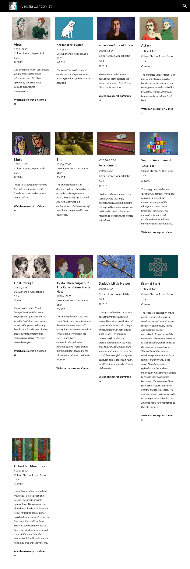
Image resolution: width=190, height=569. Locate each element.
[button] (185, 6)
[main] (31, 76)
